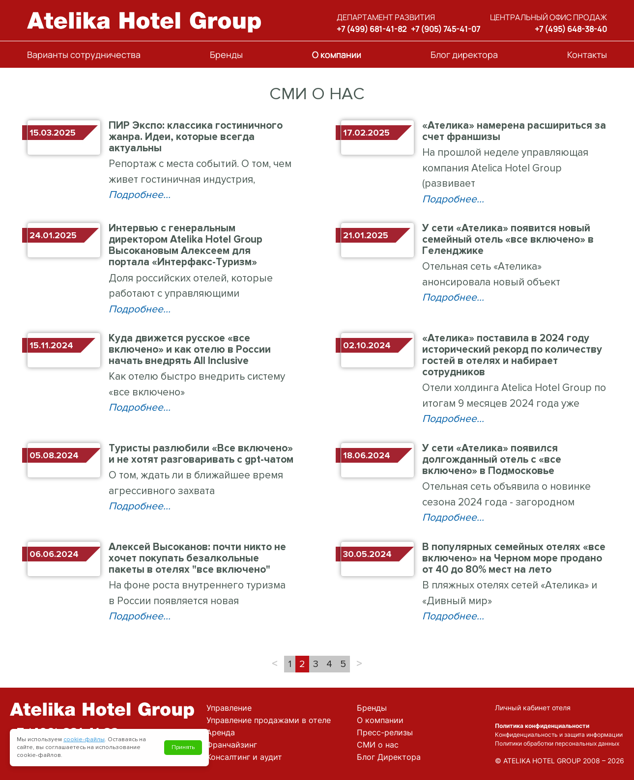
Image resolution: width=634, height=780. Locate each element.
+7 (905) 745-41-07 (445, 29)
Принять (183, 747)
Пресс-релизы (385, 732)
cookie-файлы (84, 739)
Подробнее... (140, 195)
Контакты (587, 54)
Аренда (220, 732)
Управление (229, 708)
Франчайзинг (231, 745)
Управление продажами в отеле (268, 720)
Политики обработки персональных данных (557, 743)
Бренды (226, 54)
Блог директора (464, 54)
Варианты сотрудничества (84, 54)
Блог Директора (389, 757)
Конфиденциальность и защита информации (559, 734)
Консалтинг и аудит (244, 757)
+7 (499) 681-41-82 (371, 29)
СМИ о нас (378, 745)
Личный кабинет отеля (533, 707)
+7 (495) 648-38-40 (571, 29)
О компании (336, 54)
